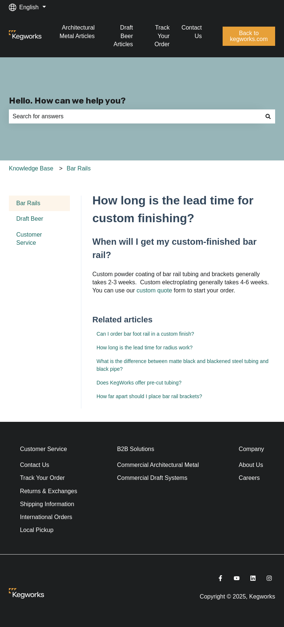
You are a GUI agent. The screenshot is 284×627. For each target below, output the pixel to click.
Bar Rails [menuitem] (28, 203)
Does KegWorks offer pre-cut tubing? (139, 383)
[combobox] (135, 116)
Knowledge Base (31, 168)
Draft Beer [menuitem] (29, 219)
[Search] (268, 116)
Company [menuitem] (251, 449)
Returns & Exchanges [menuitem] (48, 491)
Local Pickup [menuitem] (37, 530)
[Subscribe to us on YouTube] (237, 578)
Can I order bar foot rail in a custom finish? (145, 334)
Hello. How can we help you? (67, 100)
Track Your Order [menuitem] (42, 478)
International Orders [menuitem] (46, 517)
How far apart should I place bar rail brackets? (149, 396)
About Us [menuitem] (251, 465)
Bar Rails (79, 168)
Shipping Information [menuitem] (47, 504)
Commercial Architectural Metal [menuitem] (158, 465)
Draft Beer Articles (123, 35)
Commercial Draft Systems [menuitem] (152, 478)
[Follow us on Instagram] (269, 578)
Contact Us (192, 31)
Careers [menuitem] (249, 478)
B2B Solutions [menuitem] (135, 449)
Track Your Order (162, 35)
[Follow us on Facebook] (220, 578)
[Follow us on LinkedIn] (253, 578)
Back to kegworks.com (249, 36)
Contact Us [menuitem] (34, 465)
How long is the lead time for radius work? (145, 347)
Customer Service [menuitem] (29, 238)
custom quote (154, 290)
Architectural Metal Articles (77, 31)
